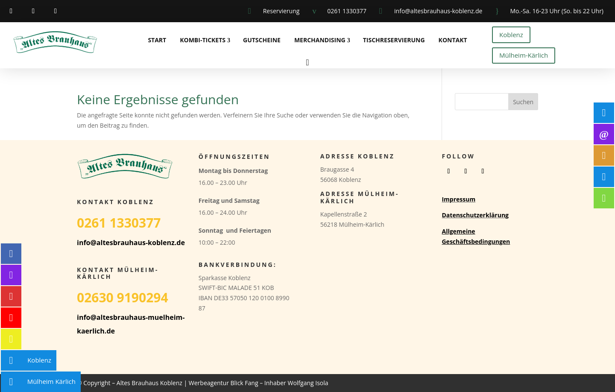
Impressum (458, 199)
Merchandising (320, 40)
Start (157, 40)
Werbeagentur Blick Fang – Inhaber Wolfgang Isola (258, 383)
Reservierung (281, 11)
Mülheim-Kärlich (523, 55)
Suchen (523, 102)
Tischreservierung (394, 40)
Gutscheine (262, 40)
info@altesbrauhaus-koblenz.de (438, 11)
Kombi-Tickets (203, 40)
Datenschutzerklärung (475, 215)
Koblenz (511, 34)
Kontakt (453, 40)
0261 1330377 (346, 11)
